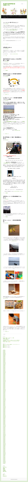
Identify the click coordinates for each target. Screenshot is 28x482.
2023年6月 (4, 375)
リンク (7, 17)
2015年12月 (4, 443)
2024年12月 (4, 362)
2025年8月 (4, 356)
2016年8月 (4, 437)
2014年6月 (4, 457)
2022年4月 (4, 386)
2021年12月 (4, 389)
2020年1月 (4, 405)
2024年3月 (4, 369)
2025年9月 (4, 355)
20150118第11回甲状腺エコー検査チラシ (18, 191)
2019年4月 (4, 412)
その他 (6, 55)
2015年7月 (4, 447)
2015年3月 (4, 450)
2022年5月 (4, 385)
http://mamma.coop (5, 298)
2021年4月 (4, 395)
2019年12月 (4, 406)
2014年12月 (4, 452)
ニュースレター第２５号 (5, 339)
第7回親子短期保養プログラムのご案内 (11, 121)
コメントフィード (5, 475)
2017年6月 (4, 429)
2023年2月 (4, 378)
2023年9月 (4, 373)
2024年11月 (4, 363)
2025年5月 (4, 358)
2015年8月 (4, 446)
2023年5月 (4, 376)
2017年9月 (4, 427)
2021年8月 (4, 392)
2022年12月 (4, 380)
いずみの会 (4, 17)
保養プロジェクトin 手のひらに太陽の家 (7, 344)
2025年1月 (4, 361)
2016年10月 (4, 435)
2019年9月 (4, 408)
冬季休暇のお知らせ (7, 47)
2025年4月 (4, 359)
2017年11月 (4, 425)
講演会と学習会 (4, 471)
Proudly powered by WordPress (14, 479)
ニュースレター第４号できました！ (11, 22)
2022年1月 (4, 388)
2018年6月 (4, 420)
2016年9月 (4, 436)
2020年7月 (4, 402)
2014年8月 (4, 455)
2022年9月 (4, 382)
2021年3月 (4, 396)
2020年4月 (4, 403)
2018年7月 (4, 419)
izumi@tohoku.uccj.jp (17, 130)
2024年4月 (4, 368)
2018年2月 (4, 423)
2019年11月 (4, 407)
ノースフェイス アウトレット (15, 344)
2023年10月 (4, 372)
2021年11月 (4, 390)
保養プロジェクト (7, 94)
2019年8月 (4, 409)
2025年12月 (4, 353)
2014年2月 (4, 459)
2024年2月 (4, 370)
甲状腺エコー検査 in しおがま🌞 (6, 341)
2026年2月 (4, 351)
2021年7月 (4, 393)
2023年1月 (4, 379)
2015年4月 (4, 449)
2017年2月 (4, 432)
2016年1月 (4, 442)
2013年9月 (4, 463)
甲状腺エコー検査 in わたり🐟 (6, 338)
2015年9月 (4, 445)
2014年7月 (4, 456)
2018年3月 (4, 422)
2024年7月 (4, 366)
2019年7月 (4, 410)
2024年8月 (4, 365)
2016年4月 (4, 440)
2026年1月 (4, 352)
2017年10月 (4, 426)
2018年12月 (4, 415)
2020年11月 (4, 399)
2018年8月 (4, 418)
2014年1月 (4, 460)
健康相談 (4, 468)
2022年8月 (4, 383)
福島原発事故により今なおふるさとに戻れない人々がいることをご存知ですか (11, 340)
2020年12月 (4, 398)
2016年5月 (4, 439)
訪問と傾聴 (4, 470)
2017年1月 (4, 433)
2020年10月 (4, 400)
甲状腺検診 (6, 70)
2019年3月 (4, 413)
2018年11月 (4, 416)
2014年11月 (4, 453)
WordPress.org (4, 476)
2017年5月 (4, 430)
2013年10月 (4, 462)
